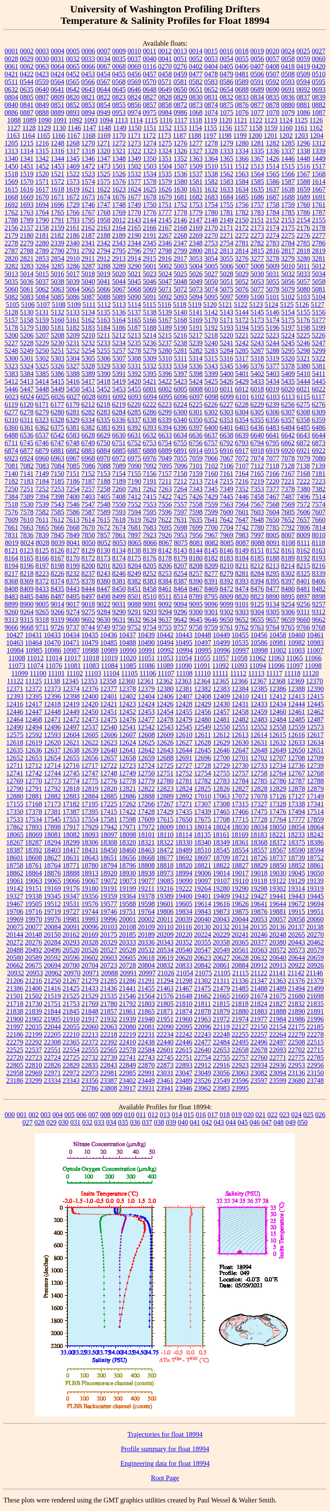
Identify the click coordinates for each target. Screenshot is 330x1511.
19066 (71, 880)
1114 (136, 120)
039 (171, 1122)
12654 (52, 757)
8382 (134, 581)
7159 (196, 473)
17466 (240, 811)
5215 (165, 335)
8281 (242, 573)
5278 (134, 350)
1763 (27, 212)
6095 (165, 396)
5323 (11, 366)
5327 (73, 366)
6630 (119, 435)
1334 (242, 151)
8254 (180, 573)
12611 (202, 734)
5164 (119, 320)
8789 (195, 596)
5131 (42, 312)
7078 (288, 458)
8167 (57, 558)
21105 (222, 973)
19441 (277, 896)
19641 (259, 903)
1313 (11, 151)
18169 (239, 834)
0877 (257, 104)
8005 (273, 535)
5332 (150, 366)
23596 (240, 1080)
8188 (273, 558)
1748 (119, 204)
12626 (165, 742)
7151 (73, 473)
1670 (42, 197)
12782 (202, 781)
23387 (108, 1080)
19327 (14, 896)
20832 (165, 965)
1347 (104, 158)
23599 (277, 1080)
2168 (180, 227)
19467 (14, 903)
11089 (165, 665)
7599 (211, 512)
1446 (288, 158)
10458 (277, 635)
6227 (226, 404)
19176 (71, 888)
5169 (196, 320)
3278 (272, 258)
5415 (57, 381)
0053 (211, 58)
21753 (71, 1003)
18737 (277, 857)
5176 (303, 320)
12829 (277, 788)
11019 (109, 658)
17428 (146, 811)
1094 (106, 120)
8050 (88, 542)
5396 (165, 373)
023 (284, 1114)
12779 (146, 781)
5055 (273, 281)
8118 (318, 542)
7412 (134, 496)
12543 (165, 727)
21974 (240, 1019)
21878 (202, 1011)
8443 (73, 588)
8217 (11, 573)
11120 (310, 673)
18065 (14, 834)
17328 (277, 804)
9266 (57, 611)
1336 (273, 151)
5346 (242, 366)
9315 (27, 619)
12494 (33, 727)
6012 (241, 389)
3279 (288, 258)
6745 (26, 442)
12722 (108, 765)
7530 (27, 504)
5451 (88, 389)
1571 (42, 181)
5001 (150, 266)
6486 (319, 427)
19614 (202, 903)
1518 (11, 174)
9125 (257, 604)
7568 (273, 504)
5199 (319, 327)
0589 (241, 81)
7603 (257, 512)
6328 (57, 419)
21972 (221, 1019)
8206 (165, 565)
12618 (14, 742)
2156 (11, 227)
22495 (240, 1042)
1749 (134, 204)
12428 (184, 704)
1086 (303, 112)
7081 (11, 466)
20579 (315, 950)
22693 (277, 1049)
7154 (119, 473)
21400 (33, 988)
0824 (134, 97)
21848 (90, 1011)
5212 (119, 335)
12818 (71, 788)
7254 (73, 489)
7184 (42, 481)
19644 (277, 903)
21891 (315, 1011)
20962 (53, 973)
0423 (42, 74)
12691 (184, 757)
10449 (221, 635)
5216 (180, 335)
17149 (315, 796)
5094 (196, 296)
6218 (103, 404)
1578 (150, 181)
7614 (88, 519)
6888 (150, 450)
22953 (296, 1065)
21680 (296, 996)
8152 (273, 550)
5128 (11, 312)
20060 (315, 919)
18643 (90, 857)
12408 (202, 696)
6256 (288, 404)
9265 (42, 611)
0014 (195, 51)
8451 (134, 588)
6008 (196, 389)
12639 (90, 750)
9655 (257, 619)
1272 (119, 143)
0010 (134, 51)
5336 (196, 366)
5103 (303, 296)
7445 (227, 496)
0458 (165, 74)
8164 (11, 558)
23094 (277, 1072)
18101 (146, 834)
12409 (221, 696)
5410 (303, 373)
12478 (165, 719)
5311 (180, 358)
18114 (183, 834)
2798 (165, 250)
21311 (221, 980)
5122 (241, 304)
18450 (108, 850)
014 (177, 1114)
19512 (52, 903)
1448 (303, 158)
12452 (127, 711)
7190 (134, 481)
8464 (180, 588)
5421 (150, 381)
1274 (150, 143)
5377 (273, 366)
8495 (73, 596)
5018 (88, 273)
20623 (202, 957)
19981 (71, 919)
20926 (315, 965)
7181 (319, 473)
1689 (303, 197)
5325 (42, 366)
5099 (242, 296)
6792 (226, 442)
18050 (277, 827)
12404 (146, 696)
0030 (42, 58)
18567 (277, 850)
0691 (288, 89)
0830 (196, 97)
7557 (180, 504)
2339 (57, 243)
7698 (180, 527)
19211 (146, 888)
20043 (221, 919)
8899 (11, 604)
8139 (150, 550)
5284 (227, 350)
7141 (27, 473)
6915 (211, 450)
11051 (146, 658)
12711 (14, 765)
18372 (277, 842)
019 (236, 1114)
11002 (277, 650)
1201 (270, 135)
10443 (184, 635)
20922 (296, 965)
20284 (52, 942)
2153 (288, 220)
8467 (196, 588)
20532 (146, 950)
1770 (134, 212)
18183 (258, 834)
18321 (146, 842)
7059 (196, 458)
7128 (288, 466)
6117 (318, 396)
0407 (257, 66)
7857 (104, 535)
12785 (259, 781)
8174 (119, 558)
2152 (273, 220)
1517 (318, 166)
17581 (108, 819)
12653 (33, 757)
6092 (119, 396)
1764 (42, 212)
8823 (257, 596)
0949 (104, 112)
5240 (211, 343)
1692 (11, 204)
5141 (196, 312)
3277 (257, 258)
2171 (227, 227)
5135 (104, 312)
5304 (73, 358)
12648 (259, 750)
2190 (134, 235)
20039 (183, 919)
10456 (259, 635)
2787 (11, 250)
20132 (221, 927)
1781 (227, 212)
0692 (303, 89)
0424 (57, 74)
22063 (108, 1026)
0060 (319, 58)
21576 (165, 996)
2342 (104, 243)
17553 (71, 819)
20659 (315, 957)
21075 (203, 973)
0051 (180, 58)
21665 (221, 996)
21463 (165, 988)
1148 (104, 127)
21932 (108, 1019)
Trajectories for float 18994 (165, 1434)
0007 (104, 51)
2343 (119, 243)
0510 (319, 74)
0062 (27, 66)
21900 (14, 1019)
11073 (17, 665)
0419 (303, 66)
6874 (11, 450)
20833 (184, 965)
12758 (259, 773)
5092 (165, 296)
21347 (258, 980)
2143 (134, 220)
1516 (303, 166)
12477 (146, 719)
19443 (296, 896)
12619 (33, 742)
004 (58, 1114)
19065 (52, 880)
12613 (239, 734)
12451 (108, 711)
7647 (241, 519)
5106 (28, 304)
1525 (104, 174)
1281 (257, 143)
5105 (12, 304)
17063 (221, 796)
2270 (211, 235)
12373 (52, 688)
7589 (104, 512)
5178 (11, 327)
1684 (227, 197)
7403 (88, 496)
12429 (202, 704)
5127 (317, 304)
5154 (288, 312)
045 (243, 1122)
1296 (303, 143)
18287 (33, 842)
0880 (288, 104)
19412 (240, 896)
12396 (52, 696)
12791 (33, 788)
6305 (257, 412)
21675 (277, 996)
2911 (88, 258)
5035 (11, 281)
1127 (13, 127)
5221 (241, 335)
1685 (242, 197)
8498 (104, 596)
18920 (108, 873)
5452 (104, 389)
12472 (71, 719)
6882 (73, 450)
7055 (180, 458)
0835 (273, 97)
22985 (127, 1072)
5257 (119, 350)
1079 (288, 112)
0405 (226, 66)
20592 (52, 957)
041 (195, 1122)
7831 (11, 535)
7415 (150, 496)
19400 (184, 896)
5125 (287, 304)
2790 (57, 250)
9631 (119, 619)
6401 (227, 427)
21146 (314, 973)
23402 (127, 1080)
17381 (52, 811)
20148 (33, 934)
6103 (273, 396)
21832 (296, 1003)
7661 (11, 527)
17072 (240, 796)
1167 (73, 135)
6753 (149, 442)
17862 (14, 827)
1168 (88, 135)
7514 (319, 496)
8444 (88, 588)
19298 (258, 888)
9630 (104, 619)
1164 (28, 135)
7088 (104, 466)
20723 (108, 965)
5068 (134, 289)
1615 (11, 189)
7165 (257, 473)
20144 (14, 934)
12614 (258, 734)
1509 (196, 166)
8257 (196, 573)
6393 (150, 427)
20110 (165, 927)
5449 (57, 389)
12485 (296, 719)
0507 (273, 74)
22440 (165, 1042)
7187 (88, 481)
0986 (180, 112)
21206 (14, 980)
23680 (296, 1080)
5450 (73, 389)
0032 (73, 58)
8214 (288, 565)
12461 (296, 711)
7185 (57, 481)
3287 (88, 266)
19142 (14, 888)
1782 (242, 212)
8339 (319, 573)
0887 (27, 112)
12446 (14, 711)
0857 (150, 104)
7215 (226, 481)
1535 (165, 174)
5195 (257, 327)
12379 (146, 688)
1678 (150, 197)
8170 (73, 558)
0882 (319, 104)
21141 (277, 973)
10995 (202, 650)
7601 (242, 512)
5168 (180, 320)
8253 (165, 573)
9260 (11, 611)
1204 (317, 135)
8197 (42, 565)
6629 (104, 435)
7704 (227, 527)
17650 (184, 819)
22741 (127, 1057)
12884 (90, 796)
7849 (73, 535)
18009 (165, 827)
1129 (44, 127)
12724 (146, 765)
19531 (71, 903)
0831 (211, 97)
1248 (57, 143)
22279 (14, 1042)
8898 (318, 596)
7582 (42, 512)
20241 (240, 934)
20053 (258, 919)
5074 (211, 289)
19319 (315, 888)
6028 (88, 396)
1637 (273, 189)
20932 (15, 973)
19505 (33, 903)
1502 (134, 166)
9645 (196, 619)
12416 (14, 704)
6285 (134, 412)
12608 (146, 734)
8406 (319, 581)
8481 (303, 588)
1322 (134, 151)
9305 (273, 611)
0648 (150, 89)
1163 (13, 135)
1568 (319, 174)
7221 (288, 481)
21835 (315, 1003)
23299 (33, 1080)
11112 (238, 673)
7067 (227, 458)
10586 (259, 642)
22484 (221, 1042)
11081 (72, 665)
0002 (27, 51)
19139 (315, 880)
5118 (179, 304)
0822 (104, 97)
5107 (43, 304)
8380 (104, 581)
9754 (149, 627)
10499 (221, 642)
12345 (70, 681)
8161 (288, 550)
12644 (184, 750)
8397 (288, 581)
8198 (57, 565)
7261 (134, 489)
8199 (73, 565)
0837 (303, 97)
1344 (57, 158)
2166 (150, 227)
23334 (52, 1080)
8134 (119, 550)
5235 (134, 343)
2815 (257, 250)
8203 (119, 565)
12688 (165, 757)
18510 (202, 850)
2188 (104, 235)
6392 (134, 427)
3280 (303, 258)
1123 (270, 120)
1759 (288, 204)
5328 (88, 366)
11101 (56, 673)
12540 (108, 727)
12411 (259, 696)
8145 (211, 550)
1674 (104, 197)
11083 (90, 665)
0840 (11, 104)
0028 (11, 58)
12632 (277, 742)
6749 (88, 442)
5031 (273, 273)
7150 (57, 473)
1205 (11, 143)
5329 (104, 366)
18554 (240, 850)
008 (105, 1114)
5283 (211, 350)
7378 (288, 489)
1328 (211, 151)
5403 (273, 373)
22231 (146, 1034)
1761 (319, 204)
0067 (104, 66)
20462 (315, 942)
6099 (227, 396)
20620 (184, 957)
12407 (184, 696)
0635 (27, 89)
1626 (165, 189)
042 (207, 1122)
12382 (202, 688)
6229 (257, 404)
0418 (288, 66)
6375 (57, 427)
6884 (104, 450)
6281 (73, 412)
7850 (88, 535)
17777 (296, 819)
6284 (119, 412)
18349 (221, 842)
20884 (240, 965)
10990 (127, 650)
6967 (73, 458)
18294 (52, 842)
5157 (11, 320)
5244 (273, 343)
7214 (211, 481)
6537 (42, 435)
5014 (27, 273)
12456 (202, 711)
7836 (27, 535)
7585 (57, 512)
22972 (71, 1072)
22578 (127, 1049)
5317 (241, 358)
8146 (227, 550)
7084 (57, 466)
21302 (202, 980)
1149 (119, 127)
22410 (127, 1042)
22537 (33, 1049)
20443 (296, 942)
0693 (319, 89)
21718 (14, 1003)
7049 (165, 458)
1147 (89, 127)
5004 (196, 266)
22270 (296, 1034)
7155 (134, 473)
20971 (90, 973)
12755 (221, 773)
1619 (73, 189)
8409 (27, 588)
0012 (165, 51)
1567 (303, 174)
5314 (195, 358)
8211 (241, 565)
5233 (104, 343)
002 (34, 1114)
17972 (146, 827)
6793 (241, 442)
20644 (296, 957)
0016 (226, 51)
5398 (196, 373)
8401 (303, 581)
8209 (211, 565)
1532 (134, 174)
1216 (42, 143)
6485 (303, 427)
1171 (134, 135)
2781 (242, 243)
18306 (90, 842)
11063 (276, 658)
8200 (88, 565)
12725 (164, 765)
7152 (88, 473)
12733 (258, 765)
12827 (240, 788)
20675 (33, 965)
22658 (240, 1049)
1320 (104, 151)
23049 (202, 1072)
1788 (11, 220)
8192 (303, 558)
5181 (57, 327)
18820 (184, 865)
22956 (315, 1065)
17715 (240, 819)
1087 (319, 112)
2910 (73, 258)
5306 (104, 358)
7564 (242, 504)
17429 (165, 811)
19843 (202, 911)
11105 (129, 673)
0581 (180, 81)
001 (22, 1114)
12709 (315, 757)
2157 (27, 227)
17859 (315, 819)
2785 (303, 243)
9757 (180, 627)
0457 (150, 74)
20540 (184, 950)
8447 (104, 588)
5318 (257, 358)
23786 (90, 1088)
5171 (227, 320)
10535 (240, 642)
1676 (119, 197)
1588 (303, 181)
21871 (165, 1011)
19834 (184, 911)
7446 (242, 496)
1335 (257, 151)
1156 (225, 127)
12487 (315, 719)
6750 (103, 442)
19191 (108, 888)
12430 (221, 704)
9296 (180, 611)
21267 (71, 980)
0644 (104, 89)
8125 (42, 550)
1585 (257, 181)
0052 (196, 58)
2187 (88, 235)
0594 (303, 81)
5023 (150, 273)
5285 (242, 350)
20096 (90, 927)
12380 (165, 688)
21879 (221, 1011)
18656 (127, 857)
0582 (195, 81)
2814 (242, 250)
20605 (127, 957)
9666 (11, 627)
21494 (296, 988)
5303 (57, 358)
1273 (134, 143)
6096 (180, 396)
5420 (134, 381)
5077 (257, 289)
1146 (74, 127)
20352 (184, 942)
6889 (165, 450)
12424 (146, 704)
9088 (134, 604)
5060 (11, 289)
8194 (11, 565)
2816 (273, 250)
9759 (211, 627)
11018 (90, 658)
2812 (211, 250)
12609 (165, 734)
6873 (318, 442)
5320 (288, 358)
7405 (104, 496)
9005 (42, 604)
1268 (73, 143)
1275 (165, 143)
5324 (27, 366)
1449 (319, 158)
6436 (257, 427)
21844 (52, 1011)
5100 (257, 296)
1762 (11, 212)
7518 (11, 504)
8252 (150, 573)
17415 (108, 811)
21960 (184, 1019)
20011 (165, 919)
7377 (273, 489)
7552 (134, 504)
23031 (165, 1072)
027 (28, 1122)
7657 (303, 519)
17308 (221, 804)
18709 (221, 857)
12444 (296, 704)
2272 (242, 235)
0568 (119, 81)
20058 (296, 919)
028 (40, 1122)
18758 (14, 865)
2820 (11, 258)
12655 (71, 757)
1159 (270, 127)
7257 (88, 489)
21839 (33, 1011)
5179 (27, 327)
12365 (220, 681)
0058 (288, 58)
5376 (257, 366)
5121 (225, 304)
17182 (71, 804)
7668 (73, 527)
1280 (242, 143)
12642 (146, 750)
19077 (146, 880)
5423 (180, 381)
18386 (315, 842)
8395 (273, 581)
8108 (288, 542)
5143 (227, 312)
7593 (119, 512)
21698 (315, 996)
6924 (27, 458)
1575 (104, 181)
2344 (134, 243)
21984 (277, 1019)
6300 (180, 412)
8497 (88, 596)
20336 (146, 942)
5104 (319, 296)
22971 (52, 1072)
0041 (165, 58)
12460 (277, 711)
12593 (52, 734)
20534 (165, 950)
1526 (119, 174)
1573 (73, 181)
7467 (273, 496)
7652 (288, 519)
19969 (14, 919)
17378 (33, 811)
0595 (318, 81)
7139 (318, 466)
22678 (259, 1049)
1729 (73, 204)
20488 (14, 950)
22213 (90, 1034)
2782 (257, 243)
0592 (272, 81)
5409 (288, 373)
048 (279, 1122)
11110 (202, 673)
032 (87, 1122)
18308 (108, 842)
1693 (27, 204)
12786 (277, 781)
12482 (240, 719)
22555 (90, 1049)
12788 (315, 781)
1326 (180, 151)
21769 (90, 1003)
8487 (57, 596)
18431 (90, 850)
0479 (227, 74)
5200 (11, 335)
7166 (273, 473)
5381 (319, 366)
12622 (90, 742)
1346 (88, 158)
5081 (319, 289)
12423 (127, 704)
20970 (72, 973)
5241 (227, 343)
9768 (318, 627)
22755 (221, 1057)
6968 (88, 458)
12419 (71, 704)
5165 (134, 320)
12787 (296, 781)
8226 (57, 573)
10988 (90, 650)
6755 (180, 442)
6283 (104, 412)
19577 (108, 903)
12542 (146, 727)
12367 (258, 681)
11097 (294, 665)
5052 (242, 281)
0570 (149, 81)
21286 (127, 980)
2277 (319, 235)
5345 (227, 366)
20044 (239, 919)
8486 (42, 596)
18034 (259, 827)
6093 (134, 396)
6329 (72, 419)
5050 (211, 281)
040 (183, 1122)
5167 (165, 320)
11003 (296, 650)
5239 (196, 343)
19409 (221, 896)
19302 (277, 888)
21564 (146, 996)
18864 (33, 873)
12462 (315, 711)
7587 (88, 512)
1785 (288, 212)
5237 (165, 343)
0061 (11, 66)
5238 (180, 343)
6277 (11, 412)
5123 (256, 304)
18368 (259, 842)
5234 (119, 343)
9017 (73, 604)
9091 (150, 604)
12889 (165, 796)
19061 (14, 880)
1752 (180, 204)
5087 (88, 296)
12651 (315, 750)
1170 (119, 135)
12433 (259, 704)
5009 (273, 266)
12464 (14, 719)
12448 (52, 711)
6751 (119, 442)
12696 (202, 757)
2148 (211, 220)
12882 (52, 796)
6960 (42, 458)
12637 (52, 750)
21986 (296, 1019)
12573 (315, 727)
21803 (146, 1003)
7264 (180, 489)
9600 (73, 619)
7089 (119, 466)
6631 (134, 435)
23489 (184, 1080)
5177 (319, 320)
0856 (134, 104)
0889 (57, 112)
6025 (42, 396)
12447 (33, 711)
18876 (52, 873)
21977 (259, 1019)
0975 (150, 112)
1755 (227, 204)
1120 (225, 120)
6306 (273, 412)
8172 (88, 558)
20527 (108, 950)
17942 (108, 827)
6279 (42, 412)
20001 (127, 919)
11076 (53, 665)
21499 (315, 988)
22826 (52, 1065)
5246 (303, 343)
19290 (239, 888)
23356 (90, 1080)
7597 (180, 512)
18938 (146, 873)
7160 (211, 473)
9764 (272, 627)
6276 (318, 404)
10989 (108, 650)
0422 (27, 74)
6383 (104, 427)
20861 (221, 965)
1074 (211, 112)
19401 (202, 896)
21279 (90, 980)
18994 (184, 873)
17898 (52, 827)
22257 (259, 1034)
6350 (195, 419)
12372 (33, 688)
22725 (71, 1057)
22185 (315, 1026)
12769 (14, 781)
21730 (33, 1003)
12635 (14, 750)
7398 (57, 496)
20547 (202, 950)
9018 (88, 604)
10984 (14, 650)
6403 (242, 427)
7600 (227, 512)
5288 (273, 350)
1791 (57, 220)
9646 (211, 619)
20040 (202, 919)
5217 (195, 335)
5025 (180, 273)
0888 (42, 112)
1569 (11, 181)
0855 (119, 104)
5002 (165, 266)
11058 (239, 658)
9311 (303, 611)
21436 (108, 988)
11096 (276, 665)
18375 (296, 842)
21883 (259, 1011)
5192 (211, 327)
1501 (119, 166)
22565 (108, 1049)
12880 (14, 796)
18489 (184, 850)
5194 (242, 327)
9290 (119, 611)
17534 (33, 819)
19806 (165, 911)
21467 (184, 988)
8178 (165, 558)
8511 (165, 596)
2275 (288, 235)
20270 (315, 934)
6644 (319, 435)
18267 (14, 842)
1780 (211, 212)
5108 (58, 304)
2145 (165, 220)
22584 (146, 1049)
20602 (90, 957)
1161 (300, 127)
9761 (226, 627)
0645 (119, 89)
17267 (165, 804)
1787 (319, 212)
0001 (11, 51)
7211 (165, 481)
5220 (226, 335)
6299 (165, 412)
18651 (108, 857)
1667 (319, 189)
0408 (272, 66)
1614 (319, 181)
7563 (227, 504)
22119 (221, 1026)
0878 (273, 104)
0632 (11, 89)
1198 (224, 135)
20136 (277, 927)
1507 (180, 166)
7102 (211, 466)
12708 (296, 757)
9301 (211, 611)
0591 (257, 81)
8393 (242, 581)
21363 (277, 980)
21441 (127, 988)
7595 (150, 512)
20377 (259, 942)
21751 (52, 1003)
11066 (313, 658)
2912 (103, 258)
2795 (119, 250)
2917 (180, 258)
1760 (303, 204)
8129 (88, 550)
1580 (180, 181)
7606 (303, 512)
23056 (221, 1072)
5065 (88, 289)
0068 (119, 66)
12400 (90, 696)
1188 (194, 135)
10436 (108, 635)
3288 (104, 266)
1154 (195, 127)
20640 (277, 957)
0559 (42, 81)
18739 (296, 857)
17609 (146, 819)
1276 (180, 143)
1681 (180, 197)
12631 (259, 742)
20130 (202, 927)
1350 (150, 158)
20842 (202, 965)
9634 (150, 619)
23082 (259, 1072)
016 (201, 1114)
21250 (52, 980)
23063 (240, 1072)
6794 (257, 442)
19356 (90, 896)
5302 (42, 358)
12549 (202, 727)
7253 (57, 489)
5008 (257, 266)
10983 (315, 642)
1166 (58, 135)
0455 (119, 74)
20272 (14, 942)
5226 (318, 335)
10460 (296, 635)
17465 (221, 811)
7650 (272, 519)
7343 (196, 489)
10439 (146, 635)
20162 (71, 934)
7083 (42, 466)
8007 (288, 535)
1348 (119, 158)
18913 (90, 873)
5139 (165, 312)
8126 (57, 550)
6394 (165, 427)
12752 (184, 773)
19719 (52, 911)
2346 (165, 243)
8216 (318, 565)
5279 (150, 350)
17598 (127, 819)
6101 (242, 396)
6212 (88, 404)
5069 (150, 289)
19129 (296, 880)
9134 (273, 604)
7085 (73, 466)
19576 (90, 903)
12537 (90, 727)
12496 (52, 727)
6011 (226, 389)
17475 (259, 811)
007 (93, 1114)
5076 (242, 289)
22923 (240, 1065)
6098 (211, 396)
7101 (196, 466)
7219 (257, 481)
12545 (184, 727)
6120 (26, 404)
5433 (257, 381)
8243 (104, 573)
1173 (164, 135)
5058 (319, 281)
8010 (319, 535)
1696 (57, 204)
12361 (145, 681)
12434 (277, 704)
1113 (121, 120)
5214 (149, 335)
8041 (73, 542)
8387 (180, 581)
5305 (88, 358)
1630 (180, 189)
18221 (277, 834)
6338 (149, 419)
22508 (296, 1042)
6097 (196, 396)
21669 (240, 996)
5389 (88, 373)
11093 (239, 665)
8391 (211, 581)
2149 (227, 220)
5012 (318, 266)
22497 (277, 1042)
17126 (277, 796)
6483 (273, 427)
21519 (52, 996)
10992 (165, 650)
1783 (257, 212)
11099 (19, 673)
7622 (165, 519)
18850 (277, 865)
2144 (150, 220)
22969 (33, 1072)
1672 (73, 197)
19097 (202, 880)
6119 (11, 404)
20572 (277, 950)
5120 (210, 304)
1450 (11, 166)
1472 (88, 166)
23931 (146, 1088)
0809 (57, 97)
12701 (240, 757)
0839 (319, 97)
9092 (165, 604)
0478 (211, 74)
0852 (73, 104)
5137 (134, 312)
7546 (73, 504)
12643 (165, 750)
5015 (42, 273)
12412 (277, 696)
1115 (151, 120)
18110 (165, 834)
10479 (90, 642)
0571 (165, 81)
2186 (73, 235)
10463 (14, 642)
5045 (134, 281)
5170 (211, 320)
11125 (33, 681)
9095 (196, 604)
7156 (150, 473)
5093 (180, 296)
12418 (52, 704)
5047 (165, 281)
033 (99, 1122)
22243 (202, 1034)
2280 (42, 243)
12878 (296, 788)
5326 (57, 366)
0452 (73, 74)
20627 (221, 957)
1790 (42, 220)
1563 (242, 174)
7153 (104, 473)
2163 (104, 227)
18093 (90, 834)
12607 (127, 734)
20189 (146, 934)
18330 (184, 842)
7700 (211, 527)
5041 (104, 281)
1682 (196, 197)
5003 (180, 266)
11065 (294, 658)
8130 (104, 550)
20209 (165, 934)
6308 (303, 412)
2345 (150, 243)
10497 (202, 642)
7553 (150, 504)
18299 (71, 842)
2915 (149, 258)
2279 (27, 243)
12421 (108, 704)
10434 (71, 635)
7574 (319, 504)
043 (219, 1122)
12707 (277, 757)
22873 (165, 1065)
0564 (57, 81)
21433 (90, 988)
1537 (196, 174)
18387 (14, 850)
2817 (288, 250)
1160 (285, 127)
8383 (150, 581)
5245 (288, 343)
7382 (319, 489)
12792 (52, 788)
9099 (227, 604)
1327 (196, 151)
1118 (195, 120)
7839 (42, 535)
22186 (14, 1034)
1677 (134, 197)
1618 (57, 189)
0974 (134, 112)
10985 (33, 650)
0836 (288, 97)
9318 (42, 619)
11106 (148, 673)
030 (63, 1122)
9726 (57, 627)
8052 (104, 542)
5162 (88, 320)
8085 (227, 542)
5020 (119, 273)
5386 (57, 373)
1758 (273, 204)
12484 (277, 719)
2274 (273, 235)
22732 (90, 1057)
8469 (211, 588)
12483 (259, 719)
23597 (259, 1080)
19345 (52, 896)
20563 (259, 950)
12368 (277, 681)
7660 (318, 519)
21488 (259, 988)
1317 (73, 151)
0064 (57, 66)
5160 (57, 320)
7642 (226, 519)
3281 (318, 258)
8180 (196, 558)
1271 (104, 143)
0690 (273, 89)
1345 (73, 158)
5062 (42, 289)
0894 (88, 112)
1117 (180, 120)
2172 (242, 227)
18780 (90, 865)
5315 (211, 358)
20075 (14, 927)
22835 (90, 1065)
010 (129, 1114)
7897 (134, 535)
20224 (202, 934)
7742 (242, 527)
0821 (88, 97)
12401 (108, 696)
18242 (315, 834)
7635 (195, 519)
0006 (88, 51)
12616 (296, 734)
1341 (27, 158)
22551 (52, 1049)
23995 (240, 1088)
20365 (240, 942)
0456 (134, 74)
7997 (257, 535)
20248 (277, 934)
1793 (73, 220)
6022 (318, 389)
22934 (259, 1065)
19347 (71, 896)
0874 (211, 104)
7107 (242, 466)
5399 (211, 373)
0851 (57, 104)
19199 (127, 888)
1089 (29, 120)
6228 (241, 404)
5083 (27, 296)
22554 (71, 1049)
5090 (134, 296)
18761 (33, 865)
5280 (165, 350)
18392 (33, 850)
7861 (119, 535)
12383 (221, 688)
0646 (134, 89)
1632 (211, 189)
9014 (57, 604)
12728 (202, 765)
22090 (165, 1026)
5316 (226, 358)
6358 (303, 419)
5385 (42, 373)
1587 (288, 181)
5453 (119, 389)
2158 (42, 227)
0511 (11, 81)
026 (320, 1114)
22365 (71, 1042)
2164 (119, 227)
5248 (11, 350)
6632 (150, 435)
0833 (242, 97)
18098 (127, 834)
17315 (240, 804)
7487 (288, 496)
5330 (119, 366)
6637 (211, 435)
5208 (57, 335)
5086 (73, 296)
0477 (196, 74)
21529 (90, 996)
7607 (319, 512)
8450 (119, 588)
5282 (196, 350)
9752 (134, 627)
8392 (227, 581)
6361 (27, 427)
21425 (71, 988)
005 (69, 1114)
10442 (165, 635)
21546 (127, 996)
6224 (180, 404)
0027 (318, 51)
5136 (119, 312)
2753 (211, 243)
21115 (240, 973)
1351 (165, 158)
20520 (71, 950)
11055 (202, 658)
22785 (315, 1057)
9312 (318, 611)
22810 (33, 1065)
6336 (119, 419)
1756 (242, 204)
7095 (165, 466)
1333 (227, 151)
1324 (165, 151)
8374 (57, 581)
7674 (119, 527)
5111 (89, 304)
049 (291, 1122)
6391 (119, 427)
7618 (119, 519)
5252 (73, 350)
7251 (27, 489)
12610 (184, 734)
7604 (273, 512)
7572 (303, 504)
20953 (34, 973)
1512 (241, 166)
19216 (164, 888)
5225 (303, 335)
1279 (227, 143)
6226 (211, 404)
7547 (88, 504)
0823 (119, 97)
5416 (73, 381)
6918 (257, 450)
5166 (150, 320)
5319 (272, 358)
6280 (57, 412)
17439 (202, 811)
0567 (103, 81)
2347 (180, 243)
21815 (221, 1003)
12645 (202, 750)
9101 (242, 604)
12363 (183, 681)
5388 (73, 373)
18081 (52, 834)
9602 (88, 619)
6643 (303, 435)
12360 (126, 681)
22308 (52, 1042)
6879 (42, 450)
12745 (71, 773)
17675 (202, 819)
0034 (104, 58)
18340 (202, 842)
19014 (221, 873)
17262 (127, 804)
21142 (296, 973)
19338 (33, 896)
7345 (211, 489)
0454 (104, 74)
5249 (27, 350)
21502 (33, 996)
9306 (288, 611)
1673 (88, 197)
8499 (119, 596)
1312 (319, 143)
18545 (221, 850)
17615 (165, 819)
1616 (27, 189)
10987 (71, 650)
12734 (277, 765)
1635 (257, 189)
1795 (88, 220)
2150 (242, 220)
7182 (11, 481)
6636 (196, 435)
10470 (52, 642)
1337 (288, 151)
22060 (90, 1026)
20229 (221, 934)
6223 (165, 404)
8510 (150, 596)
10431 (33, 635)
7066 (211, 458)
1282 (273, 143)
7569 (288, 504)
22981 (108, 1072)
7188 (104, 481)
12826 (221, 788)
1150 (134, 127)
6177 (57, 404)
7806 (303, 527)
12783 (221, 781)
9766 (303, 627)
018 (224, 1114)
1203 (301, 135)
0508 (288, 74)
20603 (108, 957)
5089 (119, 296)
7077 (273, 458)
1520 (42, 174)
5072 (180, 289)
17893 (33, 827)
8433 (42, 588)
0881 (303, 104)
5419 (119, 381)
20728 (127, 965)
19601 (165, 903)
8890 (272, 596)
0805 (27, 97)
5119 (194, 304)
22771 (277, 1057)
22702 (296, 1049)
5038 (57, 281)
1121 (240, 120)
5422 (165, 381)
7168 (303, 473)
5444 (303, 381)
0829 (180, 97)
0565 (72, 81)
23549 (221, 1080)
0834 (257, 97)
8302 (288, 573)
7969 (227, 535)
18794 (108, 865)
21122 (259, 973)
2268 (180, 235)
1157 (240, 127)
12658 (127, 757)
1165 (43, 135)
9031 (119, 604)
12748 (108, 773)
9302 (227, 611)
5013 (11, 273)
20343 (165, 942)
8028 (42, 542)
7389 (27, 496)
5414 (42, 381)
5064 (73, 289)
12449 (71, 711)
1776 (150, 212)
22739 (108, 1057)
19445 (315, 896)
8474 (242, 588)
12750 (146, 773)
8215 (303, 565)
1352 (180, 158)
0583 (211, 81)
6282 (88, 412)
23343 (71, 1080)
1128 (28, 127)
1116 (165, 120)
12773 (52, 781)
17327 (259, 804)
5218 (211, 335)
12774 (71, 781)
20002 (146, 919)
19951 (315, 911)
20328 (90, 942)
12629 (221, 742)
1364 (211, 158)
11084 (109, 665)
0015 (211, 51)
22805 (14, 1065)
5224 (288, 335)
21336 (239, 980)
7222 (303, 481)
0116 (149, 66)
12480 (202, 719)
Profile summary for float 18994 (165, 1449)
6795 (272, 442)
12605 (90, 734)
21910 (71, 1019)
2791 (73, 250)
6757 (211, 442)
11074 (35, 665)
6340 (180, 419)
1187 (179, 135)
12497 (71, 727)
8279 (227, 573)
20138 (315, 927)
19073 (127, 880)
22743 (146, 1057)
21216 (33, 980)
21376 (296, 980)
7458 (257, 496)
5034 (319, 273)
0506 (257, 74)
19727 (71, 911)
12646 (221, 750)
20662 (14, 965)
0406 (241, 66)
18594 (315, 850)
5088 (104, 296)
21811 (202, 1003)
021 (260, 1114)
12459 (259, 711)
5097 (227, 296)
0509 (303, 74)
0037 (134, 58)
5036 (27, 281)
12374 (71, 688)
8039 (57, 542)
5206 (27, 335)
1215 (27, 143)
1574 (88, 181)
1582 (211, 181)
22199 (33, 1034)
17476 (277, 811)
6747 (57, 442)
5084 (42, 296)
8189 (288, 558)
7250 (11, 489)
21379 (315, 980)
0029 (27, 58)
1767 (88, 212)
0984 (165, 112)
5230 (57, 343)
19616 (221, 903)
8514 (180, 596)
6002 (165, 389)
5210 (88, 335)
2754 (227, 243)
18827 (240, 865)
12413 (296, 696)
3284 (42, 266)
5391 (119, 373)
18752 (315, 857)
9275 (88, 611)
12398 (71, 696)
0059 (303, 58)
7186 (73, 481)
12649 (277, 750)
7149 (42, 473)
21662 (202, 996)
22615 (184, 1049)
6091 (104, 396)
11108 (184, 673)
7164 (242, 473)
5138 (150, 312)
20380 (277, 942)
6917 (242, 450)
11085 (128, 665)
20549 (221, 950)
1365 (227, 158)
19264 (202, 888)
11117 (274, 673)
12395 (33, 696)
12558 (277, 727)
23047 (184, 1072)
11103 (93, 673)
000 (10, 1114)
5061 (27, 289)
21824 (258, 1003)
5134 (88, 312)
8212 (257, 565)
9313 (11, 619)
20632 (259, 957)
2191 (150, 235)
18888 (71, 873)
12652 (14, 757)
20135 (258, 927)
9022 (104, 604)
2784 (288, 243)
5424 (196, 381)
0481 (242, 74)
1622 (104, 189)
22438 (146, 1042)
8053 (119, 542)
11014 (53, 658)
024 (296, 1114)
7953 (180, 535)
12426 (165, 704)
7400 (73, 496)
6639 (242, 435)
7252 (42, 489)
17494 (296, 811)
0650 (180, 89)
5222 (257, 335)
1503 (150, 166)
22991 (146, 1072)
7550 (119, 504)
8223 (42, 573)
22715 (315, 1049)
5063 (57, 289)
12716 (70, 765)
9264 (27, 611)
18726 (259, 857)
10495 (184, 642)
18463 (146, 850)
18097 (108, 834)
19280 (221, 888)
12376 (90, 688)
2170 (211, 227)
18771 (71, 865)
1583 (227, 181)
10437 (127, 635)
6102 (257, 396)
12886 (127, 796)
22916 (221, 1065)
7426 (196, 496)
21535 (108, 996)
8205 (150, 565)
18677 (165, 857)
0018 (241, 51)
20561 (240, 950)
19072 (108, 880)
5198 (303, 327)
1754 (211, 204)
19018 (259, 873)
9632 (134, 619)
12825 (202, 788)
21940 (146, 1019)
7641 (211, 519)
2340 (73, 243)
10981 (277, 642)
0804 (11, 97)
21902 (33, 1019)
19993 (90, 919)
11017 (72, 658)
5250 (42, 350)
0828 (165, 97)
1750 (150, 204)
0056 (257, 58)
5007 (242, 266)
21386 (14, 988)
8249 (134, 573)
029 (52, 1122)
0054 (227, 58)
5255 (104, 350)
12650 (296, 750)
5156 (319, 312)
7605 (288, 512)
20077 (33, 927)
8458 (150, 588)
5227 (11, 343)
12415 (315, 696)
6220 (134, 404)
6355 (257, 419)
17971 (127, 827)
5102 (288, 296)
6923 (11, 458)
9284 (104, 611)
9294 (165, 611)
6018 (257, 389)
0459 (180, 74)
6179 (72, 404)
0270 (165, 66)
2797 (150, 250)
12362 (164, 681)
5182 (73, 327)
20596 (71, 957)
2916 (165, 258)
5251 (57, 350)
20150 (52, 934)
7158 (180, 473)
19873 (221, 911)
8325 (303, 573)
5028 (227, 273)
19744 (90, 911)
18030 (240, 827)
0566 (88, 81)
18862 (14, 873)
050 (303, 1122)
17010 (202, 796)
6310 (11, 419)
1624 (134, 189)
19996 (108, 919)
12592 (33, 734)
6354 (241, 419)
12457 (221, 711)
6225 (195, 404)
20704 (90, 965)
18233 (296, 834)
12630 (240, 742)
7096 (180, 466)
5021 (134, 273)
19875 (240, 911)
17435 (184, 811)
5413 (27, 381)
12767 (296, 773)
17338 (296, 804)
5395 (150, 373)
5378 (288, 366)
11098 (313, 665)
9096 (211, 604)
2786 (319, 243)
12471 (52, 719)
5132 (57, 312)
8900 (27, 604)
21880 (240, 1011)
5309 (150, 358)
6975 (134, 458)
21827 (277, 1003)
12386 (277, 688)
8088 (257, 542)
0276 (180, 66)
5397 (180, 373)
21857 (108, 1011)
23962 (202, 1088)
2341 (88, 243)
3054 (211, 258)
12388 (296, 688)
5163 (104, 320)
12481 (221, 719)
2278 (11, 243)
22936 (277, 1065)
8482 (319, 588)
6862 (288, 442)
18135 (202, 834)
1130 (59, 127)
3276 (241, 258)
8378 (88, 581)
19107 (221, 880)
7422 (165, 496)
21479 (221, 988)
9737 (72, 627)
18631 (71, 857)
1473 (104, 166)
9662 (319, 619)
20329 (108, 942)
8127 (73, 550)
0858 (165, 104)
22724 (52, 1057)
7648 (257, 519)
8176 (150, 558)
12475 (108, 719)
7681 (134, 527)
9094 (180, 604)
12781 (184, 781)
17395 (90, 811)
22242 (184, 1034)
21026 (166, 973)
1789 (27, 220)
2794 (104, 250)
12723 (127, 765)
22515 (315, 1042)
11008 (17, 658)
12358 (108, 681)
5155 (303, 312)
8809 (226, 596)
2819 (319, 250)
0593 (288, 81)
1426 (273, 158)
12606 (108, 734)
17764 (277, 819)
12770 (33, 781)
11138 (52, 681)
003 (46, 1114)
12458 (240, 711)
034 (111, 1122)
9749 (103, 627)
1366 (242, 158)
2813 (227, 250)
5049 (196, 281)
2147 (196, 220)
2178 (319, 227)
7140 (11, 473)
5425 (211, 381)
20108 (127, 927)
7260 (119, 489)
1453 (57, 166)
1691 (319, 197)
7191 (150, 481)
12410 (240, 696)
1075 (227, 112)
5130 (27, 312)
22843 (108, 1065)
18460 (127, 850)
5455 (134, 389)
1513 (257, 166)
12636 (33, 750)
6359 (318, 419)
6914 (196, 450)
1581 (196, 181)
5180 (42, 327)
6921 (303, 450)
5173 (257, 320)
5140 (180, 312)
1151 (149, 127)
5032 (288, 273)
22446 (184, 1042)
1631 (196, 189)
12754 (202, 773)
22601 (165, 1049)
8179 (180, 558)
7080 (319, 458)
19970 (33, 919)
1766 (73, 212)
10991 (146, 650)
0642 (73, 89)
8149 (242, 550)
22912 (202, 1065)
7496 (303, 496)
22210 (71, 1034)
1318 (88, 151)
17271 (184, 804)
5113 (119, 304)
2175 (288, 227)
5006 (227, 266)
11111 (220, 673)
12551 (240, 727)
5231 (73, 343)
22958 (14, 1072)
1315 (42, 151)
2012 (119, 220)
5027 (211, 273)
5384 (27, 373)
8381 (119, 581)
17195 (90, 804)
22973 (90, 1072)
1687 (273, 197)
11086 (146, 665)
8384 (165, 581)
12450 (90, 711)
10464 (33, 642)
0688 (242, 89)
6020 (288, 389)
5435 (288, 381)
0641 (57, 89)
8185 (257, 558)
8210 (227, 565)
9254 (288, 604)
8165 (27, 558)
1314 (27, 151)
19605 (184, 903)
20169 (90, 934)
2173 (257, 227)
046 (255, 1122)
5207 (42, 335)
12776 (108, 781)
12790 (14, 788)
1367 (257, 158)
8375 (73, 581)
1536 (180, 174)
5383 (11, 373)
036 (135, 1122)
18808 (146, 865)
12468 (33, 719)
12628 (202, 742)
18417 (71, 850)
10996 (221, 650)
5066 (104, 289)
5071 (165, 289)
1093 (91, 120)
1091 (60, 120)
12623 (108, 742)
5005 (211, 266)
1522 (73, 174)
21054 (184, 973)
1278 (211, 143)
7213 (195, 481)
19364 (127, 896)
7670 (88, 527)
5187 (134, 327)
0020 (272, 51)
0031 (57, 58)
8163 (319, 550)
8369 (27, 581)
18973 (165, 873)
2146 (180, 220)
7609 (11, 519)
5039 (73, 281)
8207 (180, 565)
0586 (226, 81)
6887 (134, 450)
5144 (242, 312)
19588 (127, 903)
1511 (226, 166)
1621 (88, 189)
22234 (165, 1034)
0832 (227, 97)
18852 (296, 865)
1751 (165, 204)
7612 (57, 519)
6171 (42, 404)
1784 (273, 212)
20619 (165, 957)
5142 (211, 312)
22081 (146, 1026)
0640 (42, 89)
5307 (119, 358)
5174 (273, 320)
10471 (71, 642)
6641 (273, 435)
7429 (211, 496)
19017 (240, 873)
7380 (303, 489)
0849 (42, 104)
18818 (165, 865)
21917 (90, 1019)
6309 (319, 412)
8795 (211, 596)
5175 (288, 320)
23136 (296, 1072)
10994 (184, 650)
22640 (202, 1049)
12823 (165, 788)
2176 (303, 227)
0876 (242, 104)
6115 (303, 396)
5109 (74, 304)
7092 (150, 466)
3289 (119, 266)
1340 (11, 158)
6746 (42, 442)
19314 (296, 888)
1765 (57, 212)
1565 (273, 174)
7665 (42, 527)
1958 (104, 220)
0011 (149, 51)
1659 (303, 189)
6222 (149, 404)
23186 (14, 1080)
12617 (315, 734)
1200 (255, 135)
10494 (165, 642)
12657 (108, 757)
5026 (196, 273)
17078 (259, 796)
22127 (239, 1026)
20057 (277, 919)
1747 (104, 204)
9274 (73, 611)
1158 (255, 127)
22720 (14, 1057)
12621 (71, 742)
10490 (146, 642)
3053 (195, 258)
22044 (52, 1026)
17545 (52, 819)
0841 (27, 104)
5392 (134, 373)
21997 (14, 1026)
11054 (183, 658)
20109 (146, 927)
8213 (272, 565)
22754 (202, 1057)
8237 (88, 573)
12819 (90, 788)
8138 (134, 550)
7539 (42, 504)
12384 (240, 688)
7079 (303, 458)
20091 (71, 927)
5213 (134, 335)
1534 (150, 174)
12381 (184, 688)
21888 (277, 1011)
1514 (272, 166)
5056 (288, 281)
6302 (211, 412)
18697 (202, 857)
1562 (227, 174)
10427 (14, 635)
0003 (42, 51)
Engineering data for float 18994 (165, 1463)
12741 (14, 773)
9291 (134, 611)
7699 (196, 527)
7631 (180, 519)
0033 (88, 58)
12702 (259, 757)
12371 (14, 688)
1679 (165, 197)
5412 (11, 381)
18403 (52, 850)
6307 (288, 412)
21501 (14, 996)
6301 (196, 412)
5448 (42, 389)
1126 (316, 120)
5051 (227, 281)
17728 (259, 819)
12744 (52, 773)
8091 (273, 542)
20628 (240, 957)
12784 (240, 781)
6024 (27, 396)
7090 (134, 466)
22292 (33, 1042)
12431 (240, 704)
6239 (272, 404)
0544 (26, 81)
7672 (104, 527)
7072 (242, 458)
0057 (273, 58)
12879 (315, 788)
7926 (165, 535)
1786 (303, 212)
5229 (42, 343)
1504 (165, 166)
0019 (257, 51)
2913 (119, 258)
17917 (71, 827)
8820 (241, 596)
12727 (183, 765)
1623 (119, 189)
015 (189, 1114)
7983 (242, 535)
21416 (52, 988)
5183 (88, 327)
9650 (227, 619)
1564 (257, 174)
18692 (184, 857)
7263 (165, 489)
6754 (165, 442)
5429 (242, 381)
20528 (127, 950)
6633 (165, 435)
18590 (296, 850)
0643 (88, 89)
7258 (104, 489)
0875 (227, 104)
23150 (315, 1072)
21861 (127, 1011)
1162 (316, 127)
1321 (119, 151)
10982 (296, 642)
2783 (273, 243)
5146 (273, 312)
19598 (146, 903)
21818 (239, 1003)
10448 (202, 635)
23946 (184, 1088)
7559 (211, 504)
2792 (88, 250)
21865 (146, 1011)
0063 (42, 66)
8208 (196, 565)
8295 (273, 573)
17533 (14, 819)
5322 (318, 358)
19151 (33, 888)
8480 (288, 588)
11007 (315, 650)
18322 (165, 842)
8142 (165, 550)
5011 (303, 266)
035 (123, 1122)
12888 (146, 796)
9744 (88, 627)
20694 (52, 965)
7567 (257, 504)
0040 (150, 58)
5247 (319, 343)
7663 (27, 527)
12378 (127, 688)
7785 (273, 527)
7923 (150, 535)
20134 (239, 927)
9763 (257, 627)
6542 (57, 435)
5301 (27, 358)
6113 (288, 396)
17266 (146, 804)
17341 (315, 804)
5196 (273, 327)
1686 (257, 197)
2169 (196, 227)
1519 (27, 174)
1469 (73, 166)
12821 (127, 788)
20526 (90, 950)
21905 (52, 1019)
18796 (127, 865)
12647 (240, 750)
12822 (146, 788)
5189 (165, 327)
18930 (127, 873)
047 (267, 1122)
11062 (257, 658)
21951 (165, 1019)
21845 (71, 1011)
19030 (277, 873)
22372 (90, 1042)
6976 (150, 458)
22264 (277, 1034)
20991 (128, 973)
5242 (242, 343)
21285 (108, 980)
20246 (259, 934)
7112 (257, 466)
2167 (165, 227)
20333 (127, 942)
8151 (257, 550)
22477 (202, 1042)
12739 (315, 765)
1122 (255, 120)
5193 (227, 327)
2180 (27, 235)
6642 (288, 435)
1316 (57, 151)
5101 (273, 296)
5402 (257, 373)
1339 (319, 151)
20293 (71, 942)
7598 (196, 512)
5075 (227, 289)
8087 (242, 542)
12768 (315, 773)
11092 (220, 665)
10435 (90, 635)
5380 (303, 366)
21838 (14, 1011)
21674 (259, 996)
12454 (165, 711)
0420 (318, 66)
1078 (273, 112)
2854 (57, 258)
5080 (303, 289)
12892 (184, 796)
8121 (11, 550)
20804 (146, 965)
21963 (202, 1019)
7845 (57, 535)
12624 (127, 742)
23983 (221, 1088)
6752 (134, 442)
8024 (27, 542)
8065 (134, 542)
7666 (57, 527)
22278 (315, 1034)
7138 (303, 466)
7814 (319, 527)
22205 (52, 1034)
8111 (303, 542)
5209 (73, 335)
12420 (90, 704)
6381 (73, 427)
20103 (108, 927)
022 (272, 1114)
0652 (211, 89)
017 (212, 1114)
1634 (242, 189)
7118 (272, 466)
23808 (108, 1088)
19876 (259, 911)
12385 (259, 688)
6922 (319, 450)
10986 (52, 650)
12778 (127, 781)
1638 (288, 189)
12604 (71, 734)
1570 (27, 181)
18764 (52, 865)
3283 (27, 266)
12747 (90, 773)
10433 (52, 635)
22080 (127, 1026)
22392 (108, 1042)
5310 (165, 358)
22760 (259, 1057)
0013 (180, 51)
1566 (288, 174)
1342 (42, 158)
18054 (296, 827)
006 (81, 1114)
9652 (242, 619)
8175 (134, 558)
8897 (303, 596)
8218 (27, 573)
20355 (202, 942)
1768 (104, 212)
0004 (57, 51)
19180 (90, 888)
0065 (73, 66)
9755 (165, 627)
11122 (15, 681)
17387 (71, 811)
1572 (57, 181)
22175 (296, 1026)
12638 (71, 750)
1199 (239, 135)
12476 (127, 719)
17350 (14, 811)
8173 (104, 558)
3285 (57, 266)
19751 (127, 911)
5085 (57, 296)
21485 (240, 988)
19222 (183, 888)
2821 (27, 258)
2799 (180, 250)
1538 (211, 174)
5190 (180, 327)
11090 (183, 665)
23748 (315, 1080)
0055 (242, 58)
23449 (146, 1080)
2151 (257, 220)
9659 (288, 619)
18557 (259, 850)
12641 (127, 750)
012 (153, 1114)
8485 (27, 596)
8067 (165, 542)
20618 (146, 957)
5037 (42, 281)
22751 (184, 1057)
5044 (119, 281)
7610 (27, 519)
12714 (52, 765)
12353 (89, 681)
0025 (303, 51)
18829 (259, 865)
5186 (119, 327)
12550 (221, 727)
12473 (90, 719)
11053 (165, 658)
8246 (119, 573)
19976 (52, 919)
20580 (14, 957)
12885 (108, 796)
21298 (184, 980)
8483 (11, 596)
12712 (33, 765)
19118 (259, 880)
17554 (90, 819)
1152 (165, 127)
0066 (88, 66)
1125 (300, 120)
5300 (11, 358)
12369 (295, 681)
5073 (196, 289)
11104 (111, 673)
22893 (184, 1065)
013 (165, 1114)
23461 (165, 1080)
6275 (303, 404)
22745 (165, 1057)
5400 (227, 373)
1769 (119, 212)
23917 (127, 1088)
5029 (242, 273)
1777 (165, 212)
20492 (33, 950)
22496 (259, 1042)
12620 (52, 742)
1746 (88, 204)
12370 (314, 681)
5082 (11, 296)
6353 (226, 419)
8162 (303, 550)
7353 (257, 489)
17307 (202, 804)
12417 (33, 704)
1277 (196, 143)
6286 (150, 412)
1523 (88, 174)
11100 (38, 673)
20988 (109, 973)
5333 (165, 366)
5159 (42, 320)
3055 (226, 258)
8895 (288, 596)
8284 (257, 573)
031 (75, 1122)
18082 (71, 834)
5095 (211, 296)
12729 (221, 765)
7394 (42, 496)
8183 (227, 558)
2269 (196, 235)
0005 (73, 51)
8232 (73, 573)
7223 (318, 481)
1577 (134, 181)
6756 (195, 442)
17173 (52, 804)
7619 (134, 519)
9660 (303, 619)
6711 (11, 442)
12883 (71, 796)
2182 (57, 235)
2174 (273, 227)
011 (141, 1114)
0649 (165, 89)
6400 (211, 427)
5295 (288, 350)
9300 (196, 611)
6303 (227, 412)
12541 (127, 727)
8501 (134, 596)
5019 (104, 273)
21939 (127, 1019)
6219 (119, 404)
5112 (104, 304)
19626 (240, 903)
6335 (103, 419)
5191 (196, 327)
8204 (134, 565)
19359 (108, 896)
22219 (127, 1034)
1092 (75, 120)
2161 (73, 227)
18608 (33, 857)
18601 (14, 857)
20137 (296, 927)
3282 (11, 266)
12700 (221, 757)
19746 (108, 911)
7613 (72, 519)
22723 (33, 1057)
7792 (288, 527)
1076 (242, 112)
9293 (150, 611)
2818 (303, 250)
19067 (90, 880)
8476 (257, 588)
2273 (257, 235)
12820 (108, 788)
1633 (227, 189)
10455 (240, 635)
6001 (150, 389)
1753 (196, 204)
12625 (146, 742)
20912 (259, 965)
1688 (288, 197)
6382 (88, 427)
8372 (42, 581)
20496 (52, 950)
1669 (27, 197)
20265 (296, 934)
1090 (45, 120)
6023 (11, 396)
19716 (33, 911)
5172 (242, 320)
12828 (259, 788)
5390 (104, 373)
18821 (202, 865)
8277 (211, 573)
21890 (296, 1011)
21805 (165, 1003)
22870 (146, 1065)
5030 (257, 273)
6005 (180, 389)
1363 (196, 158)
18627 (52, 857)
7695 (165, 527)
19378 (146, 896)
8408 (11, 588)
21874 (184, 1011)
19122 (277, 880)
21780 (108, 1003)
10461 (315, 635)
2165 (134, 227)
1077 (257, 112)
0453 (88, 74)
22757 (240, 1057)
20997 (147, 973)
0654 (227, 89)
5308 (134, 358)
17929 (90, 827)
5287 (257, 350)
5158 (27, 320)
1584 (242, 181)
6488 (11, 435)
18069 (33, 834)
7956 (196, 535)
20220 (184, 934)
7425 (180, 496)
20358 (221, 942)
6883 (88, 450)
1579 (165, 181)
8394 (257, 581)
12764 (277, 773)
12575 (14, 734)
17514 (315, 811)
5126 (302, 304)
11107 (166, 673)
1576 (119, 181)
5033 (303, 273)
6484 (288, 427)
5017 (73, 273)
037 (147, 1122)
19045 (296, 873)
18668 (146, 857)
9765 (288, 627)
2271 (227, 235)
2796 (134, 250)
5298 (303, 350)
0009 (119, 51)
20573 (296, 950)
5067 (119, 289)
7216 (241, 481)
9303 (242, 611)
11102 (74, 673)
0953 (119, 112)
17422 (127, 811)
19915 (296, 911)
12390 (315, 688)
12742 (33, 773)
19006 (202, 873)
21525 (71, 996)
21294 (165, 980)
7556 (165, 504)
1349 (134, 158)
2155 (319, 220)
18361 (240, 842)
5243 (257, 343)
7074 (257, 458)
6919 (273, 450)
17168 (33, 804)
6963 (57, 458)
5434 (273, 381)
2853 (42, 258)
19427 (259, 896)
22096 (202, 1026)
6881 (57, 450)
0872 (180, 104)
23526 (202, 1080)
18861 (315, 865)
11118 (292, 673)
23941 (165, 1088)
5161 (73, 320)
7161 (227, 473)
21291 (146, 980)
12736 (296, 765)
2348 (196, 243)
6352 (211, 419)
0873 (196, 104)
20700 (71, 965)
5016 (57, 273)
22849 (127, 1065)
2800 (196, 250)
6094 (150, 396)
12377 (108, 688)
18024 (221, 827)
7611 (42, 519)
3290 (134, 266)
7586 (73, 512)
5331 (134, 366)
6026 (57, 396)
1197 (209, 135)
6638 (227, 435)
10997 (240, 650)
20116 (183, 927)
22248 (221, 1034)
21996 (315, 1019)
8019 (11, 542)
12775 (90, 781)
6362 (42, 427)
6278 (27, 412)
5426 (227, 381)
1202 (286, 135)
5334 (180, 366)
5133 (73, 312)
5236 (150, 343)
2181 (42, 235)
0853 (88, 104)
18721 (240, 857)
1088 (14, 120)
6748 (72, 442)
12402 (127, 696)
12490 (14, 727)
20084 (52, 927)
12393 (14, 696)
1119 (210, 120)
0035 (119, 58)
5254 (88, 350)
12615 (277, 734)
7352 (242, 489)
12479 (184, 719)
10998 (259, 650)
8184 (242, 558)
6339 (165, 419)
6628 (88, 435)
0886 (11, 112)
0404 (211, 66)
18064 (315, 827)
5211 (103, 335)
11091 (202, 665)
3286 (73, 266)
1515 (288, 166)
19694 (315, 903)
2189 (119, 235)
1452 (42, 166)
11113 (256, 673)
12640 (108, 750)
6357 (288, 419)
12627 (184, 742)
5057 (303, 281)
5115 (149, 304)
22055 (71, 1026)
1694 (42, 204)
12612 (221, 734)
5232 (88, 343)
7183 (27, 481)
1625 (150, 189)
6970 (104, 458)
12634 (315, 742)
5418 (104, 381)
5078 (273, 289)
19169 (52, 888)
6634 (180, 435)
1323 (150, 151)
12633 (296, 742)
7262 (150, 489)
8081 (196, 542)
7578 (27, 512)
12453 (146, 711)
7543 (57, 504)
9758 (195, 627)
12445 (315, 704)
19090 (184, 880)
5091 (150, 296)
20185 (127, 934)
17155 (14, 804)
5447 (27, 389)
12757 (240, 773)
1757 (257, 204)
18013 (184, 827)
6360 (11, 427)
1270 (88, 143)
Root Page (165, 1478)
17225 (108, 804)
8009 (303, 535)
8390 (196, 581)
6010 (211, 389)
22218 (108, 1034)
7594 (134, 512)
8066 (150, 542)
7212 (180, 481)
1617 (42, 189)
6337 (134, 419)
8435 (57, 588)
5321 (303, 358)
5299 (319, 350)
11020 (128, 658)
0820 (73, 97)
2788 (27, 250)
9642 (180, 619)
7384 (11, 496)
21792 (127, 1003)
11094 (257, 665)
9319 (57, 619)
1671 (57, 197)
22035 (33, 1026)
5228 (27, 343)
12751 (165, 773)
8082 (211, 542)
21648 (184, 996)
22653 (221, 1049)
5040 (88, 281)
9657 (273, 619)
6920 (288, 450)
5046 (150, 281)
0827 (150, 97)
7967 (211, 535)
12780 (165, 781)
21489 (277, 988)
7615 (103, 519)
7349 (227, 489)
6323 (42, 419)
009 (117, 1114)
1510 (211, 166)
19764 (146, 911)
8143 (180, 550)
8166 (42, 558)
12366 (239, 681)
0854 (104, 104)
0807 (42, 97)
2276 (303, 235)
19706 (14, 911)
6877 (27, 450)
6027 (73, 396)
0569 (134, 81)
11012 (35, 658)
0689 (257, 89)
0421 (11, 74)
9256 (303, 604)
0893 (73, 112)
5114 (134, 304)
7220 (272, 481)
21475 (202, 988)
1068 (196, 112)
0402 (195, 66)
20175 (108, 934)
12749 (127, 773)
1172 (149, 135)
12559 (296, 727)
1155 (210, 127)
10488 (127, 642)
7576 (11, 512)
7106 (227, 466)
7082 (27, 466)
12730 (239, 765)
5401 (242, 373)
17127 (296, 796)
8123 (27, 550)
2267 (165, 235)
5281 (180, 350)
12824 (184, 788)
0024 (288, 51)
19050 (315, 873)
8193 (319, 558)
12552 (259, 727)
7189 (119, 481)
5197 (288, 327)
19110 (240, 880)
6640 (257, 435)
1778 (180, 212)
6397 (196, 427)
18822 (221, 865)
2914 (134, 258)
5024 (165, 273)
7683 (150, 527)
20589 (33, 957)
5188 (150, 327)
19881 (277, 911)
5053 (257, 281)
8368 (11, 581)
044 (231, 1122)
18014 (202, 827)
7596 (165, 512)
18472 (165, 850)
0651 (196, 89)
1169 (104, 135)
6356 (272, 419)
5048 (180, 281)
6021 (303, 389)
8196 (27, 565)
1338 (303, 151)
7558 (196, 504)
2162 (88, 227)
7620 (149, 519)
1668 (11, 197)
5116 (164, 304)
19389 (165, 896)
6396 (180, 427)
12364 (201, 681)
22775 (296, 1057)
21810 (184, 1003)
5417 (88, 381)
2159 (57, 227)
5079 (288, 289)
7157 (165, 473)
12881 (33, 796)
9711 (42, 627)
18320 (127, 842)
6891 (180, 450)
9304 (257, 611)
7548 (104, 504)
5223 (272, 335)
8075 (180, 542)
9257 (319, 604)
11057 (220, 658)
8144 (196, 550)
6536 (27, 435)
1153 (180, 127)
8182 (211, 558)
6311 (26, 419)
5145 (257, 312)
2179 (11, 235)
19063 (33, 880)
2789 (42, 250)
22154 (277, 1026)
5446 (11, 389)
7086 (88, 466)
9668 (27, 627)
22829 (71, 1065)
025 (308, 1114)
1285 (288, 143)
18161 (221, 834)
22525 (14, 1049)
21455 (146, 988)
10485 (108, 642)
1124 (285, 120)
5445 (319, 381)
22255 (240, 1034)
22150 (258, 1026)
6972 (119, 458)
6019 (272, 389)
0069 (134, 66)
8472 (227, 588)
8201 (104, 565)
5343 (211, 366)
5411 (318, 373)
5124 (271, 304)
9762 (241, 627)
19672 (296, 903)
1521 (57, 174)
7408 (119, 496)
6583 (73, 435)
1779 (196, 212)
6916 (227, 450)
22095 (184, 1026)
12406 (165, 696)
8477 (273, 588)
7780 (257, 527)
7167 (288, 473)
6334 (88, 419)
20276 (33, 942)
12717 (89, 765)
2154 (303, 220)
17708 (221, 819)
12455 (184, 711)
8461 (165, 588)
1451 (27, 166)
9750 (119, 627)
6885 (119, 450)
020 (248, 1114)
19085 (165, 880)
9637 (165, 619)
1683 (211, 197)
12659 (146, 757)
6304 (242, 412)
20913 (277, 965)
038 (159, 1122)
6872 (303, 442)
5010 (288, 266)
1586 (273, 181)
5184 (104, 327)
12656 (90, 757)
